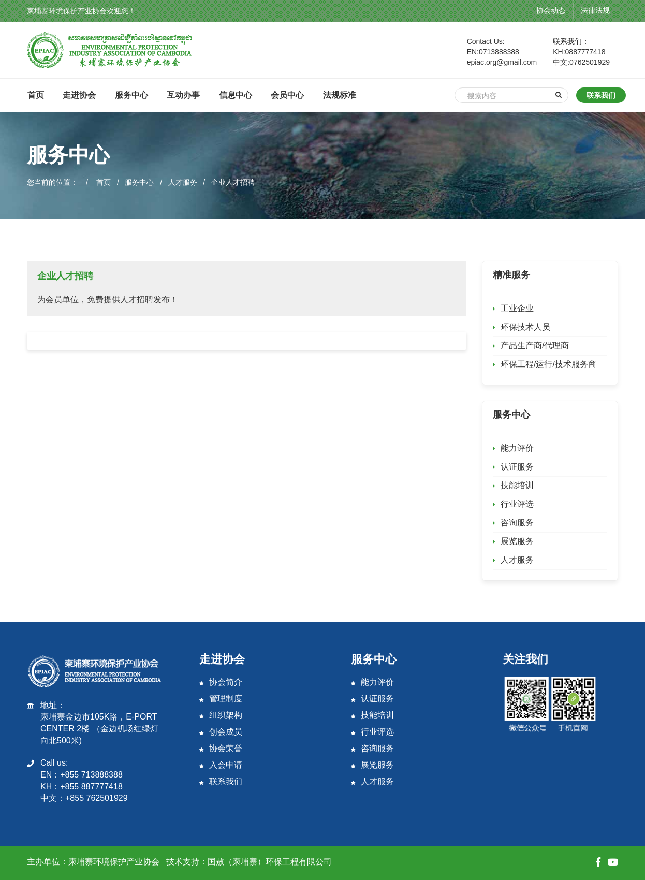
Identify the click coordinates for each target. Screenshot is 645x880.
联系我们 (601, 95)
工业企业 (517, 308)
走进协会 (79, 95)
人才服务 (182, 182)
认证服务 (517, 466)
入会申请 (220, 764)
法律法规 (595, 10)
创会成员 (220, 731)
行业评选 (517, 504)
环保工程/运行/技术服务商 (548, 364)
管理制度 (220, 698)
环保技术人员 (525, 326)
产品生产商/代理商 (535, 345)
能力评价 (517, 448)
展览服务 (517, 541)
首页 (35, 95)
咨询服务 (517, 522)
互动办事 (183, 95)
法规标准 (339, 95)
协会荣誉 (220, 748)
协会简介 (220, 682)
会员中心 (287, 95)
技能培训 (517, 485)
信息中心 (235, 95)
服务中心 (131, 95)
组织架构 (220, 715)
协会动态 (550, 10)
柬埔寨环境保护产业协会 (113, 861)
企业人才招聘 (233, 182)
